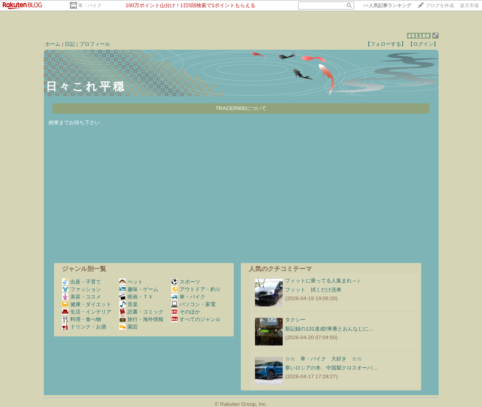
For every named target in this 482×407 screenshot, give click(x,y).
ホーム (52, 44)
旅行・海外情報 (141, 319)
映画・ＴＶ (136, 297)
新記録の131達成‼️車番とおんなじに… (329, 329)
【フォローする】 (385, 44)
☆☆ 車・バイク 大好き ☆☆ (323, 359)
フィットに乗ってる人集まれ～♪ (322, 281)
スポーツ (185, 282)
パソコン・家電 (193, 304)
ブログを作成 (440, 5)
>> (387, 5)
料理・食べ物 (81, 319)
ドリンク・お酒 (84, 327)
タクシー (295, 320)
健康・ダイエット (86, 304)
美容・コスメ (81, 297)
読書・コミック (141, 312)
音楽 (128, 304)
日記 (70, 44)
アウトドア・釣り (196, 289)
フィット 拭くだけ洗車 (313, 290)
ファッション (81, 289)
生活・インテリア (86, 312)
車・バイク (90, 5)
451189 (418, 36)
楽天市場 (469, 5)
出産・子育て (81, 282)
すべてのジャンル (196, 319)
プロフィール (94, 44)
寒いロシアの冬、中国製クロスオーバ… (331, 368)
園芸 (128, 327)
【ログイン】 (423, 44)
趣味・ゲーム (138, 289)
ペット (131, 282)
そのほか (185, 312)
